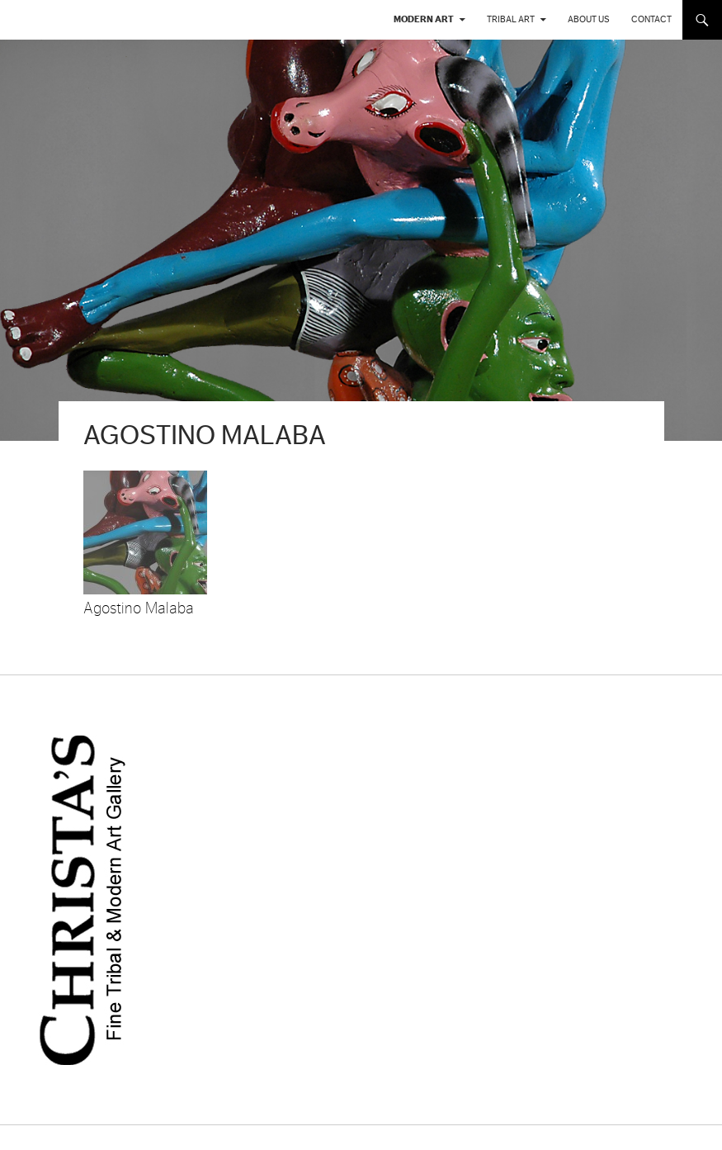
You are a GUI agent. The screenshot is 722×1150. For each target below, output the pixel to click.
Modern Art (424, 19)
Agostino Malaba (138, 608)
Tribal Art (511, 19)
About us (589, 19)
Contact (651, 19)
